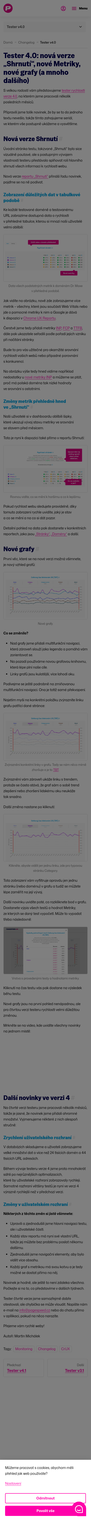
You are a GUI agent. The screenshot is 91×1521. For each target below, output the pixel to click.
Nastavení (13, 1483)
